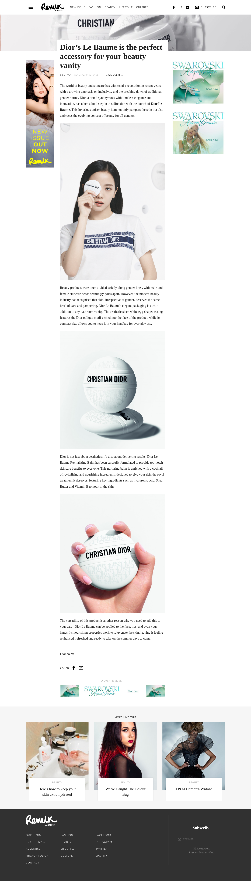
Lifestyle (126, 7)
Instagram (104, 842)
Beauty (110, 7)
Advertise (33, 848)
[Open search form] (223, 7)
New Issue (77, 7)
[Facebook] (173, 7)
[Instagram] (180, 7)
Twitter (101, 848)
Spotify (101, 855)
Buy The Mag (35, 842)
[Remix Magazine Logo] (52, 7)
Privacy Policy (37, 855)
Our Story (34, 835)
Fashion (95, 7)
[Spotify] (187, 7)
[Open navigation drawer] (31, 7)
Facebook (103, 835)
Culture (142, 7)
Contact (32, 862)
